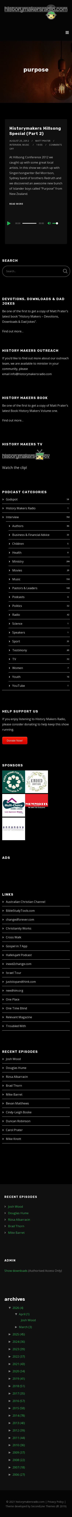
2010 (18, 1445)
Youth (16, 677)
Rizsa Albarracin (17, 1077)
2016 (18, 1401)
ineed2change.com (18, 964)
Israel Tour (13, 973)
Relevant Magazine (19, 1017)
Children (18, 544)
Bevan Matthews (17, 1103)
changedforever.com (20, 920)
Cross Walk (13, 937)
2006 (18, 1475)
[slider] (29, 223)
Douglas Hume (16, 1068)
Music (16, 579)
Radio (16, 615)
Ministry (18, 561)
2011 (18, 1438)
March (25, 1327)
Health (16, 553)
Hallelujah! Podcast (19, 955)
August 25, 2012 (19, 140)
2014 (18, 1416)
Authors (17, 526)
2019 (18, 1379)
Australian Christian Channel (25, 902)
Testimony (19, 650)
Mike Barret (14, 1094)
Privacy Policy (55, 1501)
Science (17, 624)
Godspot (12, 499)
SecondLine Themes (43, 1506)
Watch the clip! (14, 467)
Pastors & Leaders (24, 588)
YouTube (18, 686)
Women (17, 668)
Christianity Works (18, 928)
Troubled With (16, 1026)
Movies (17, 570)
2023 (18, 1349)
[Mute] (49, 223)
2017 (18, 1393)
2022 (18, 1357)
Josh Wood (13, 1059)
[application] (36, 223)
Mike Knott (13, 1139)
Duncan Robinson (18, 1121)
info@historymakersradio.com (31, 374)
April (24, 1314)
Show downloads (15, 1271)
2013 (18, 1423)
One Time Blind (16, 1008)
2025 (18, 1334)
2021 (18, 1364)
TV (14, 659)
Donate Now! (15, 740)
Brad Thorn (14, 1086)
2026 (17, 1308)
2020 (18, 1371)
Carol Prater (14, 1130)
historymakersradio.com (30, 1501)
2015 (18, 1408)
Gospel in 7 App (16, 946)
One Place (12, 999)
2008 (18, 1460)
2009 (18, 1453)
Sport (16, 641)
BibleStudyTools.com (20, 911)
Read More (16, 203)
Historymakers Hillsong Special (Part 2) (35, 131)
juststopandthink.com (21, 982)
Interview (12, 517)
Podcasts (18, 597)
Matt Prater (43, 140)
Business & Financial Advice (30, 535)
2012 (18, 1430)
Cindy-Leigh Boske (19, 1112)
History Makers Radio (21, 508)
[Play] (8, 223)
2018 (18, 1386)
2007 (18, 1467)
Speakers (18, 632)
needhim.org (14, 990)
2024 (18, 1342)
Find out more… (12, 331)
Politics (17, 606)
